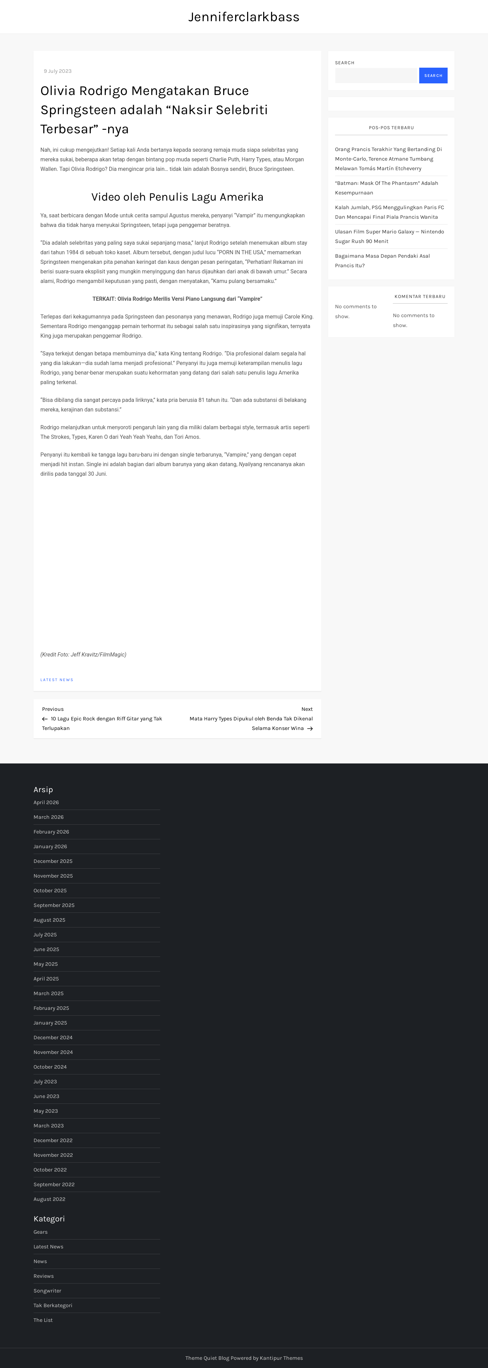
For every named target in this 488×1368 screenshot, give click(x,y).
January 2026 (50, 846)
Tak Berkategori (53, 1305)
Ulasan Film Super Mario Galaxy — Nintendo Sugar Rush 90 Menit (389, 236)
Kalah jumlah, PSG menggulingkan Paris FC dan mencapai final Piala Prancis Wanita (389, 212)
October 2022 (50, 1169)
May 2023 (46, 1111)
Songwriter (47, 1290)
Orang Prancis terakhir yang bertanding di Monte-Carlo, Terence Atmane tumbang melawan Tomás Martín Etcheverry (388, 159)
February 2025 (51, 1008)
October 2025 (50, 890)
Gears (41, 1232)
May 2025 (46, 964)
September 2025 (54, 905)
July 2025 (45, 934)
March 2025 (49, 993)
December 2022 (53, 1140)
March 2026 (49, 817)
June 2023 (46, 1096)
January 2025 (50, 1022)
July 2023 (45, 1081)
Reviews (44, 1276)
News (40, 1261)
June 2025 (46, 949)
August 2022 (49, 1199)
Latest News (57, 679)
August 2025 (49, 920)
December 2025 (53, 861)
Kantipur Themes (281, 1358)
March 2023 (49, 1125)
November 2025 (53, 875)
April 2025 (46, 978)
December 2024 (53, 1037)
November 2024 (53, 1052)
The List (43, 1320)
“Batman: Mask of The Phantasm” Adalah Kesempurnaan (386, 188)
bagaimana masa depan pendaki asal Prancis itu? (382, 261)
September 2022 (54, 1184)
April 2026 (46, 802)
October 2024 (50, 1067)
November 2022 (53, 1155)
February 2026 (51, 831)
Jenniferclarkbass (244, 17)
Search (345, 63)
